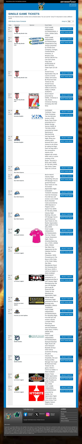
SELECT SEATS (66, 29)
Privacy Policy (64, 418)
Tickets (62, 414)
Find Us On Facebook (30, 414)
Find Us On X (42, 413)
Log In (72, 5)
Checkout (63, 416)
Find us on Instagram (53, 414)
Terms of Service (65, 420)
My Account (63, 411)
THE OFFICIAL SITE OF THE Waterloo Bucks (16, 1)
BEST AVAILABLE (66, 32)
